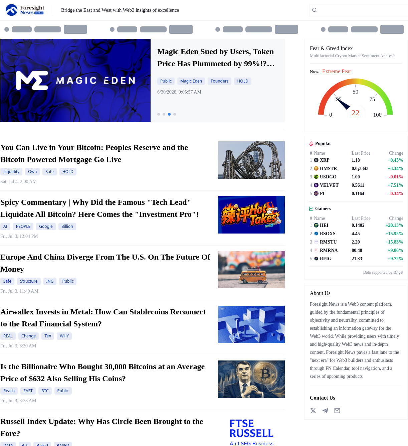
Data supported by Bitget (383, 272)
